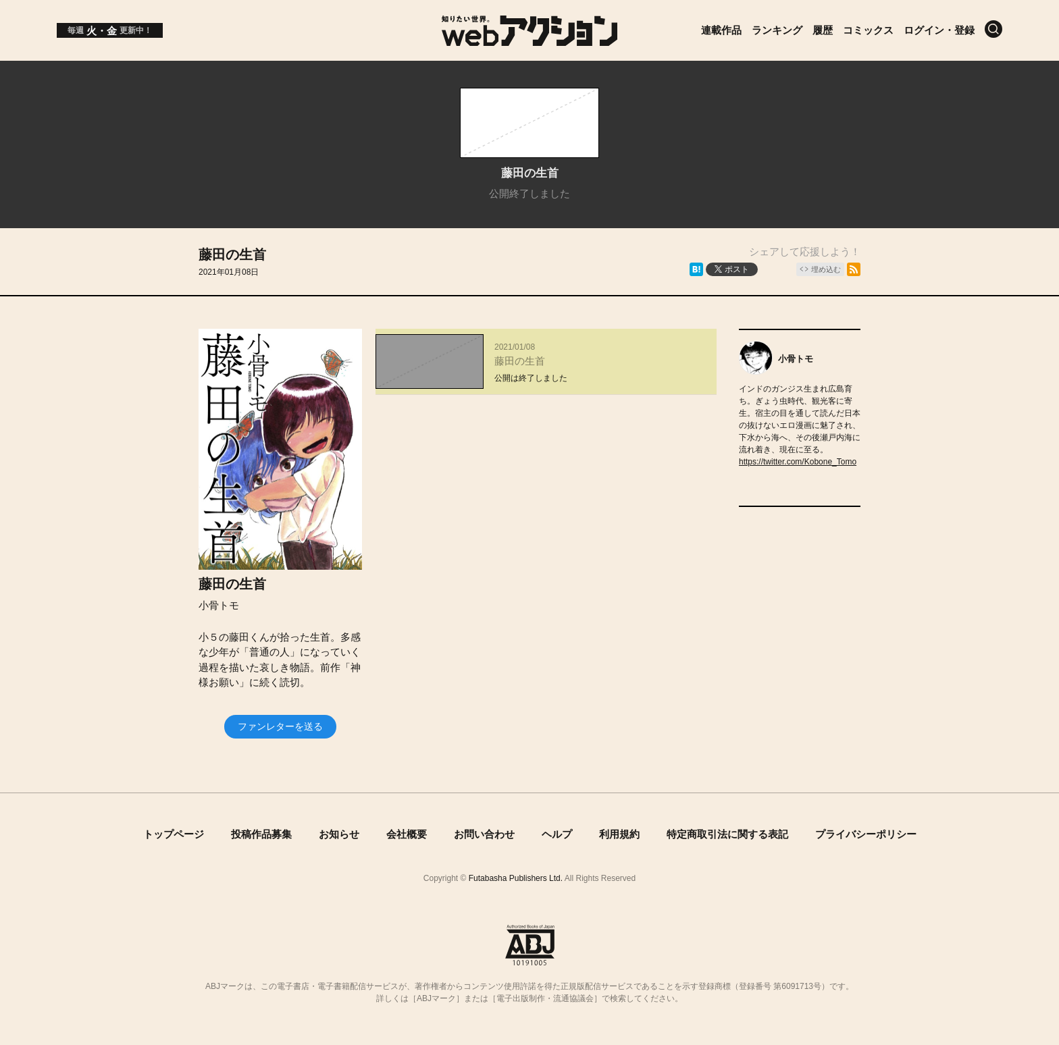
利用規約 (619, 834)
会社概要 (406, 834)
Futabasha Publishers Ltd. (516, 878)
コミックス (868, 30)
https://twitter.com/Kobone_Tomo (797, 461)
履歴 (822, 30)
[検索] (993, 29)
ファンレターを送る (280, 726)
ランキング (777, 30)
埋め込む (826, 269)
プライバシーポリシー (865, 834)
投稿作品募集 (261, 834)
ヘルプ (557, 834)
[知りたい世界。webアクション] (530, 40)
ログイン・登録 (939, 30)
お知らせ (339, 834)
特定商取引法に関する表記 (727, 834)
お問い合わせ (484, 834)
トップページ (173, 834)
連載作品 (721, 30)
